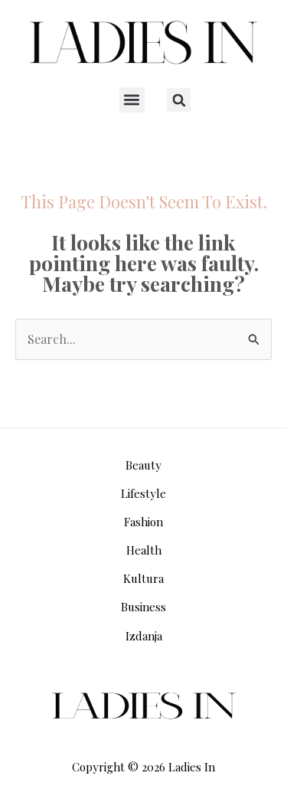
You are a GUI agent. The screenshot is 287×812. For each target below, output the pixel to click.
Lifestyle (143, 493)
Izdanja (144, 635)
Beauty (143, 465)
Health (143, 550)
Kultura (143, 578)
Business (143, 606)
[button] (132, 100)
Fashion (143, 521)
